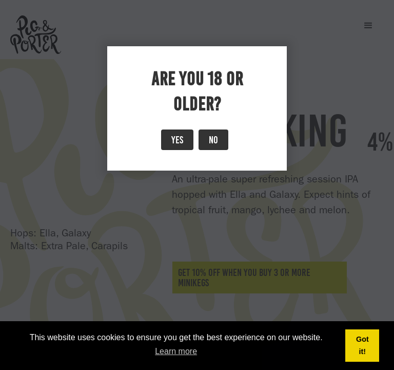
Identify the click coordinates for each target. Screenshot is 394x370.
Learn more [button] (176, 351)
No (213, 140)
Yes (177, 140)
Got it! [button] (362, 345)
